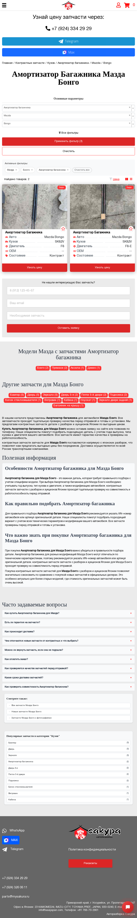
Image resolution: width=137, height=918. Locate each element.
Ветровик (68, 793)
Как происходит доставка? (19, 632)
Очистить (69, 151)
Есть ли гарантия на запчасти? (22, 622)
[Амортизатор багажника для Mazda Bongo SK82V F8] (34, 206)
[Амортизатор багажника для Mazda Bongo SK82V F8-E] (102, 206)
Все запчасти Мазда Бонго (24, 705)
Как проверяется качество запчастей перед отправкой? (36, 668)
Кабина (68, 799)
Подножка (68, 781)
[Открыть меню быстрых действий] (128, 907)
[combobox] (68, 108)
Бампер (68, 743)
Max (68, 52)
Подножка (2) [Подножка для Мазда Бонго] (118, 395)
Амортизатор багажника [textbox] (67, 107)
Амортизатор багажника (68, 762)
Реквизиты (90, 863)
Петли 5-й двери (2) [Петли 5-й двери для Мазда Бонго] (93, 395)
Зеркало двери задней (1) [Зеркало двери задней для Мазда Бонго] (115, 400)
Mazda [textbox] (67, 115)
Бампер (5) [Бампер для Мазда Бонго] (17, 395)
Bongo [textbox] (67, 123)
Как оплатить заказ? (16, 659)
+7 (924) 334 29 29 (72, 29)
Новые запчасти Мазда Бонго (26, 712)
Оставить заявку (68, 328)
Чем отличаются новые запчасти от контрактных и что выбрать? (41, 641)
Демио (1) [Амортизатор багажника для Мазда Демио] (94, 368)
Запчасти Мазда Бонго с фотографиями (31, 718)
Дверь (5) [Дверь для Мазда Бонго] (33, 395)
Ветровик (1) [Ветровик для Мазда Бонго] (52, 400)
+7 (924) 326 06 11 (14, 887)
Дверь (68, 749)
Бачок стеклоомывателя (68, 787)
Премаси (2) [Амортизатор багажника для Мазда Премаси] (59, 368)
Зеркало (68, 755)
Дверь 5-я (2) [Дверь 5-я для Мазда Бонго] (69, 395)
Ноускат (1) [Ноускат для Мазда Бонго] (88, 400)
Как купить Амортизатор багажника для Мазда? (32, 613)
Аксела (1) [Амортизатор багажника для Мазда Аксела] (77, 368)
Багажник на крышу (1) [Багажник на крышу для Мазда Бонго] (68, 405)
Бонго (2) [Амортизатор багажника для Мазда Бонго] (42, 368)
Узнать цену (34, 267)
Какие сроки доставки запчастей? (24, 678)
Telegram (68, 41)
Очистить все (82, 170)
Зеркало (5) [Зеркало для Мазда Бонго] (50, 395)
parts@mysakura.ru (15, 896)
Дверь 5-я (68, 768)
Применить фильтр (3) (68, 141)
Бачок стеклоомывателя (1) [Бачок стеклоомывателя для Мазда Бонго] (23, 400)
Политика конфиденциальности (92, 849)
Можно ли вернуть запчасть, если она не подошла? (34, 650)
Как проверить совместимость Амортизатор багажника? (36, 687)
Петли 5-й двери (68, 774)
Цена (116, 179)
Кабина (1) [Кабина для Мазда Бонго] (70, 400)
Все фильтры (68, 133)
